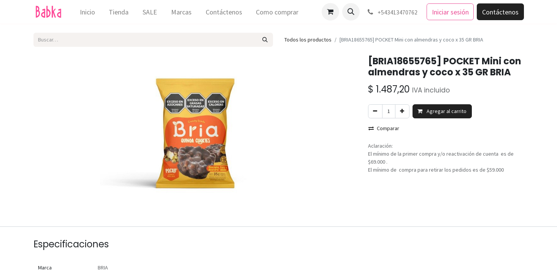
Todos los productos (308, 39)
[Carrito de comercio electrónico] (330, 12)
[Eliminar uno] (375, 111)
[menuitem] (87, 12)
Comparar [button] (383, 128)
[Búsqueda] (265, 40)
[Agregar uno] (402, 111)
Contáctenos (500, 12)
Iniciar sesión (450, 12)
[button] (351, 12)
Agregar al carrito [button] (442, 111)
